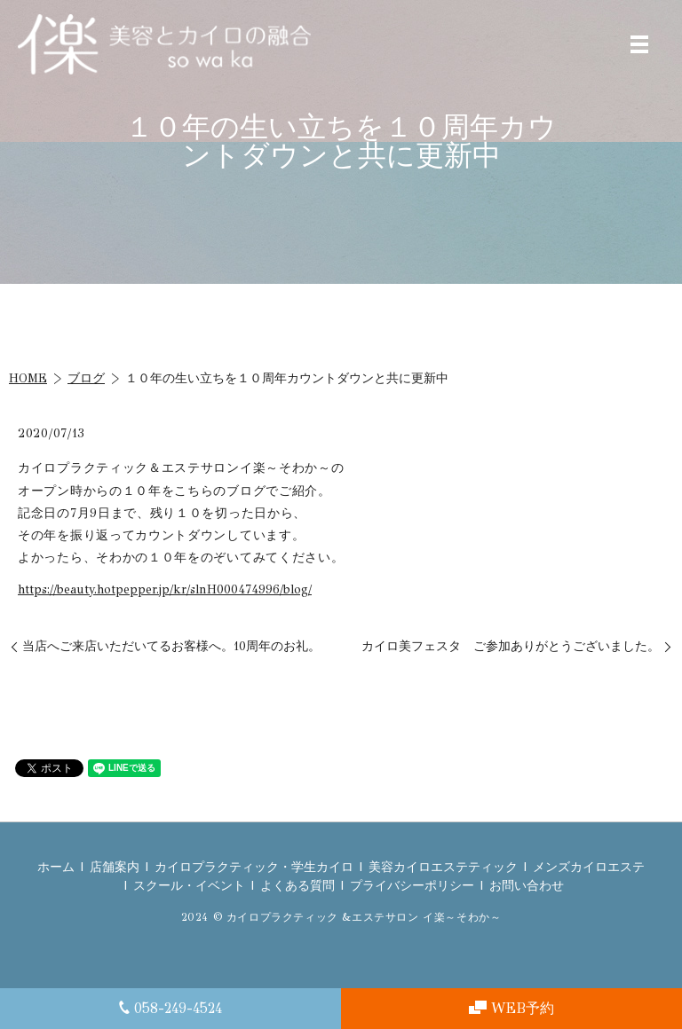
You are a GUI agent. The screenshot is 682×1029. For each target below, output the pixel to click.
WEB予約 (511, 1008)
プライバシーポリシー (412, 885)
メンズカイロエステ (589, 867)
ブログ (86, 378)
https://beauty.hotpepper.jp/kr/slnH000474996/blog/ (165, 589)
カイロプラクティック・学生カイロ (254, 867)
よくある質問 (297, 885)
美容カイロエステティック (443, 867)
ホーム (56, 867)
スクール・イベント (189, 885)
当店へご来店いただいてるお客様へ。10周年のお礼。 (171, 646)
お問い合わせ (526, 885)
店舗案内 (114, 867)
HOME (28, 378)
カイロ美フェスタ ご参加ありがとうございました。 (510, 646)
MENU (639, 44)
